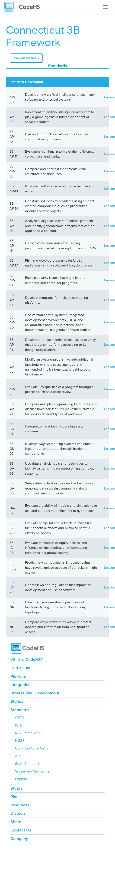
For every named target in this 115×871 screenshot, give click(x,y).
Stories (16, 701)
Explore (21, 779)
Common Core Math (31, 748)
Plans (15, 796)
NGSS (19, 740)
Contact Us (20, 830)
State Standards (27, 763)
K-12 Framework (28, 733)
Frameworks (26, 58)
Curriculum (20, 668)
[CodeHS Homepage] (24, 7)
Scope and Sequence (32, 771)
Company (19, 838)
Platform (18, 676)
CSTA (19, 717)
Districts (18, 813)
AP (17, 756)
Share (15, 821)
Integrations (21, 684)
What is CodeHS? (26, 659)
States (16, 788)
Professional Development (34, 693)
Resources (20, 805)
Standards (19, 709)
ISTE (18, 725)
